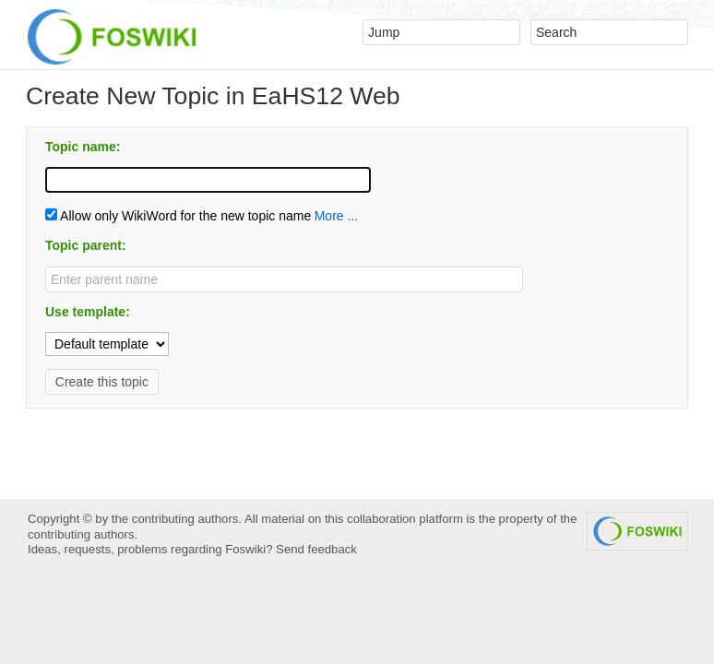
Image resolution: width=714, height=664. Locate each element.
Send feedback (316, 549)
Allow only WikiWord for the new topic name (178, 215)
